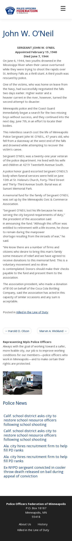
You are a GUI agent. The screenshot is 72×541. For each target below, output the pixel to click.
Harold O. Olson (18, 331)
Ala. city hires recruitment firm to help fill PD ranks (35, 448)
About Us (25, 524)
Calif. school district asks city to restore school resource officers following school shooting (30, 420)
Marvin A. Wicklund (51, 331)
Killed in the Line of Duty (32, 312)
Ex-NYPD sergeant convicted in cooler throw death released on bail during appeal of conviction (35, 471)
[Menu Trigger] (63, 8)
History (43, 524)
